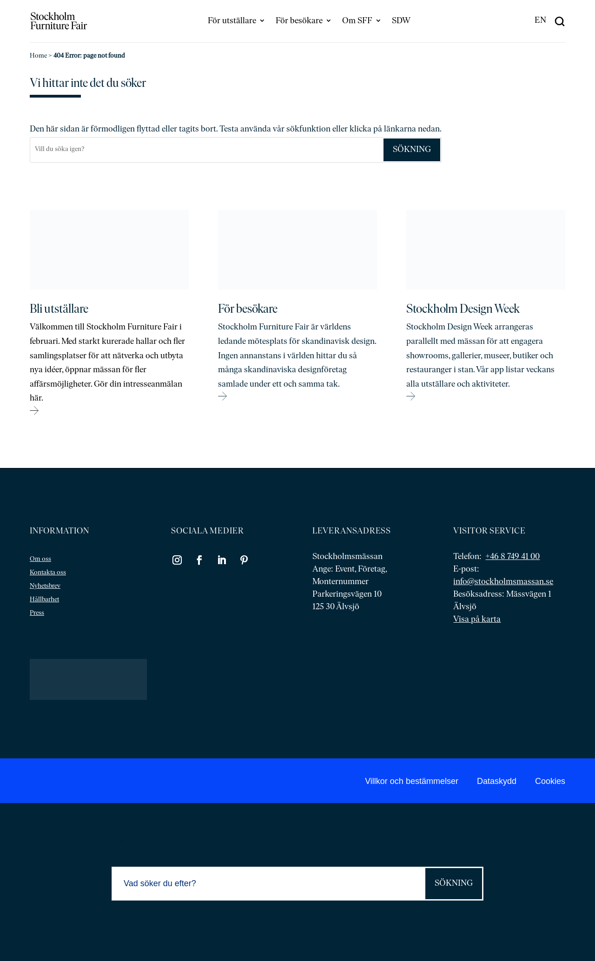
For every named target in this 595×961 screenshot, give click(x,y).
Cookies (550, 781)
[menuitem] (541, 21)
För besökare (299, 21)
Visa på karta (477, 619)
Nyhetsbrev (45, 586)
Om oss (40, 559)
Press (37, 613)
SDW (401, 21)
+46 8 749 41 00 (512, 557)
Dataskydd (496, 781)
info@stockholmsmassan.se (503, 582)
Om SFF (357, 21)
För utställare (232, 21)
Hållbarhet (44, 599)
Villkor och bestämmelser (411, 781)
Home (38, 56)
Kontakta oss (48, 572)
